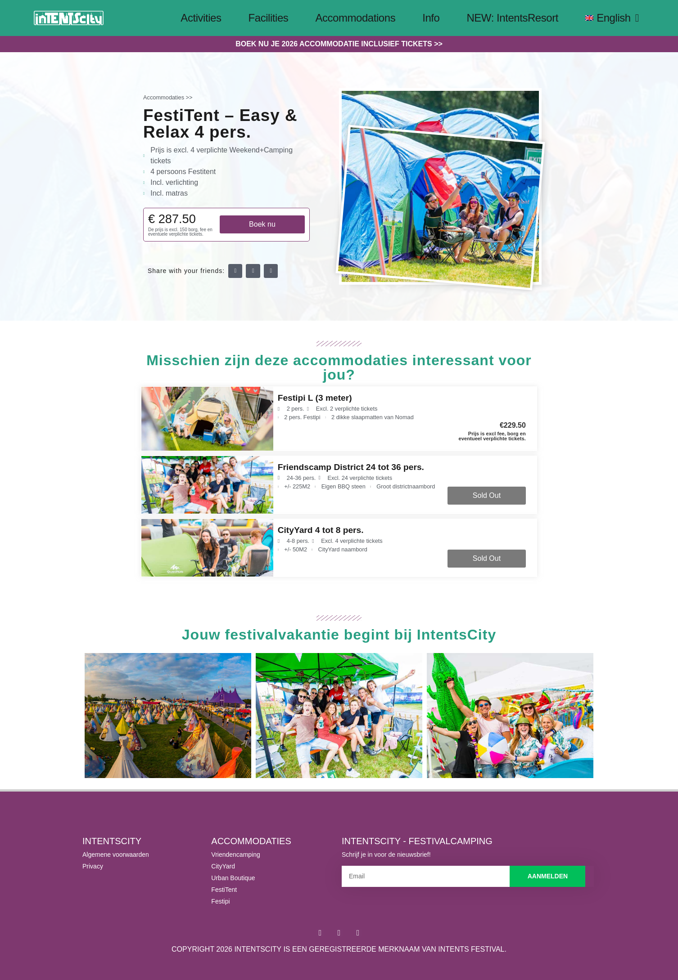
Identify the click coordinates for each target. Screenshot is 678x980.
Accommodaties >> (168, 97)
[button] (235, 271)
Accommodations (355, 18)
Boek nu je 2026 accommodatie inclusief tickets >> (339, 44)
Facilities (269, 18)
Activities (201, 18)
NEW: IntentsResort (512, 18)
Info (430, 18)
